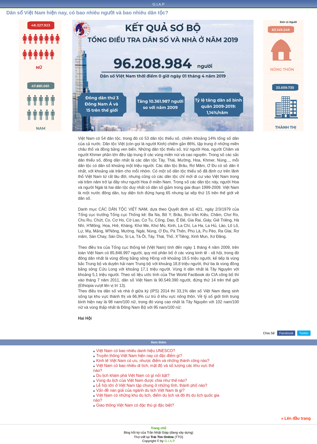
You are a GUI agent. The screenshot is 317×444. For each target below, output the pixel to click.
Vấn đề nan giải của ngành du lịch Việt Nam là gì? (140, 390)
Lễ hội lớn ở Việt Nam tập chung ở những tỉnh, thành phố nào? (151, 385)
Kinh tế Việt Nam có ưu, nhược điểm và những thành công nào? (153, 361)
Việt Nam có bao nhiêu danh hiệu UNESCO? (135, 351)
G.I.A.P (158, 4)
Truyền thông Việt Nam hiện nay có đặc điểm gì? (139, 356)
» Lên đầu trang (296, 418)
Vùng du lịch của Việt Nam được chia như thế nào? (141, 380)
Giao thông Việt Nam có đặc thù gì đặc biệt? (135, 405)
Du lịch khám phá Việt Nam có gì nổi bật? (133, 375)
